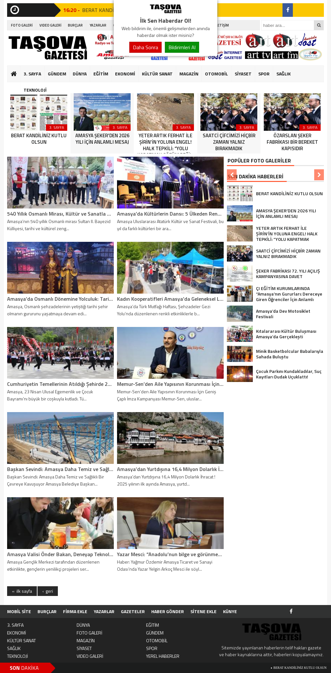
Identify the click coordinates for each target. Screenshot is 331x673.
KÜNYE (230, 611)
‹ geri (47, 591)
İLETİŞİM (222, 25)
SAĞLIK (283, 73)
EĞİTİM (100, 73)
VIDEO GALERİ (50, 25)
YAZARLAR (98, 25)
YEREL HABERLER (162, 656)
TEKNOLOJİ (35, 89)
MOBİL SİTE (19, 611)
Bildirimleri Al (182, 47)
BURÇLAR (75, 25)
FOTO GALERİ (22, 25)
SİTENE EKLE (203, 611)
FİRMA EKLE (75, 611)
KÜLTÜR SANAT (157, 73)
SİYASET (243, 73)
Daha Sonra (145, 47)
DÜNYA (80, 73)
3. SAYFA (32, 73)
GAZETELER (133, 611)
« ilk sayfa (22, 591)
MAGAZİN (188, 73)
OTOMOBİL (216, 73)
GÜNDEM (57, 73)
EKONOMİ (125, 73)
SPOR (264, 73)
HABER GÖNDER (167, 611)
